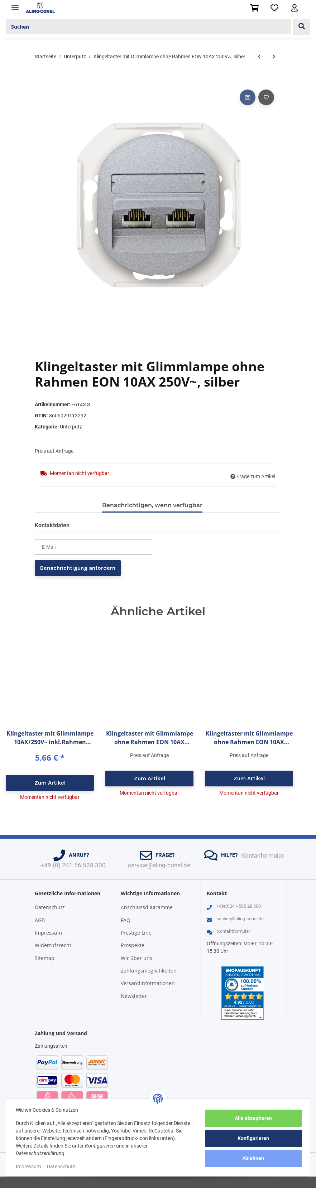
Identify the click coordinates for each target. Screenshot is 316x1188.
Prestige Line (136, 932)
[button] (294, 8)
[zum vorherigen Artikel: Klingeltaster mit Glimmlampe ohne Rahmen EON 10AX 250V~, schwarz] (259, 56)
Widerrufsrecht (53, 945)
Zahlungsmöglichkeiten (149, 970)
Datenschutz (50, 907)
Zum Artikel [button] (50, 782)
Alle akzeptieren (251, 1118)
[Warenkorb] (254, 8)
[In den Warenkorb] (40, 80)
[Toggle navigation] (15, 4)
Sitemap (44, 958)
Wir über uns (136, 958)
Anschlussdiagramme (147, 907)
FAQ (125, 920)
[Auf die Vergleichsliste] (247, 97)
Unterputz (71, 427)
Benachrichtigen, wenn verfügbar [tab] (152, 505)
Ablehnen (252, 1158)
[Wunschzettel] (274, 8)
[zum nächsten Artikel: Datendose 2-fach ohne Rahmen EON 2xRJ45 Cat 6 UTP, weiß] (274, 56)
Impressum (48, 932)
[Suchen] (148, 27)
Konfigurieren (251, 1138)
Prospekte (132, 945)
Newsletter (134, 996)
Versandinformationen (148, 983)
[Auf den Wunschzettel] (266, 97)
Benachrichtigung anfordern (77, 567)
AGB (40, 920)
